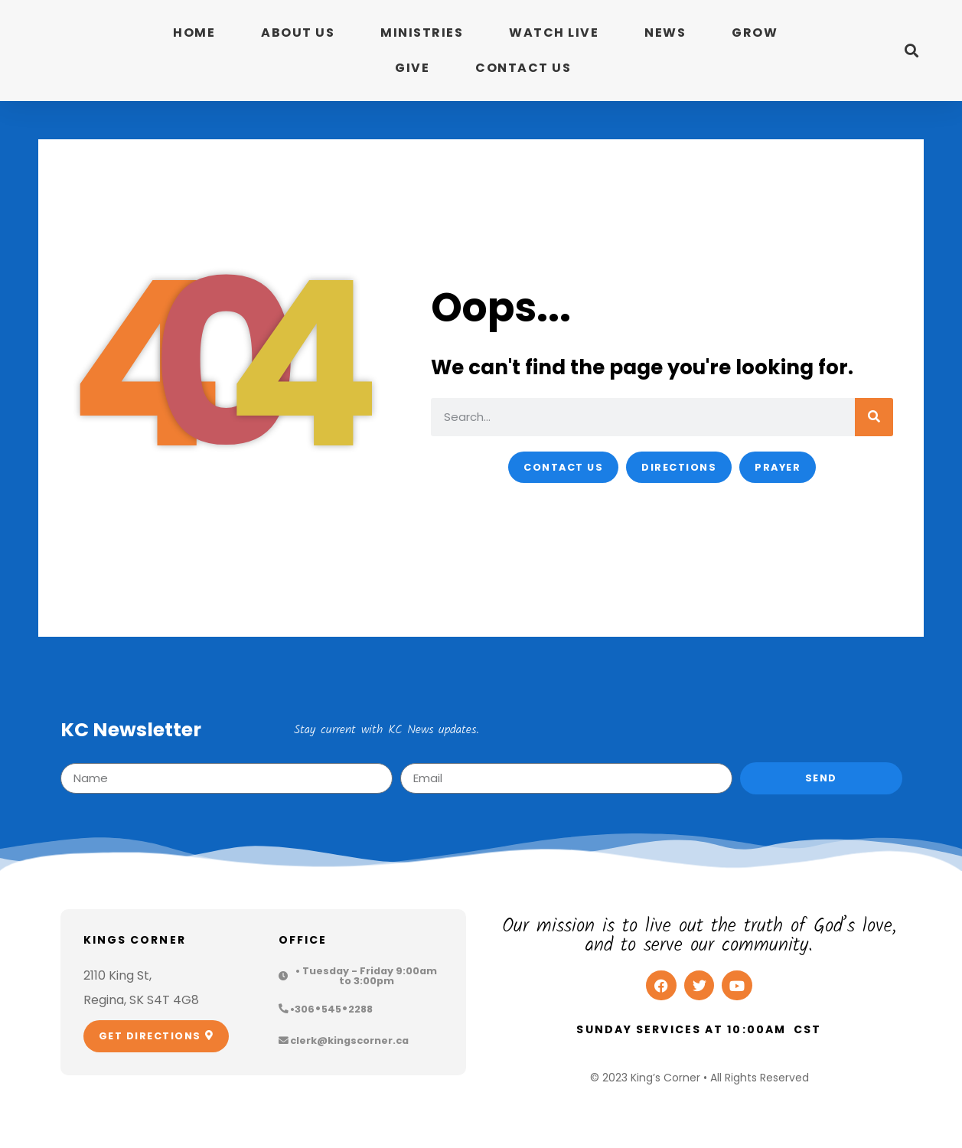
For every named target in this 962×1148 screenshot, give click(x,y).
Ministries (421, 32)
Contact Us (523, 68)
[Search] (874, 417)
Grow (755, 32)
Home (194, 32)
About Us (297, 32)
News (665, 32)
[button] (911, 51)
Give (412, 68)
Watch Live (553, 32)
